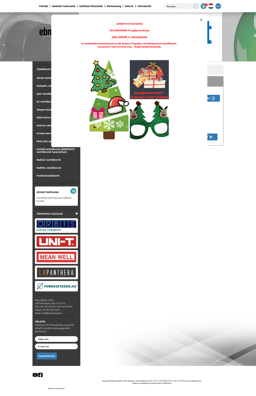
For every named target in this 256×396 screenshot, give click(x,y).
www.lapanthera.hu (194, 380)
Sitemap (51, 388)
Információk (144, 6)
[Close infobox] (201, 19)
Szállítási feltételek (91, 6)
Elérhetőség (114, 6)
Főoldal (43, 6)
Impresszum (60, 388)
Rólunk (129, 6)
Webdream (167, 383)
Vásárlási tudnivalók (63, 6)
